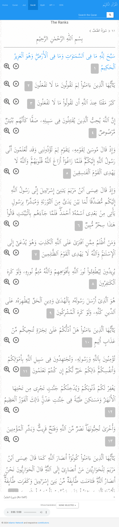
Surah (33, 5)
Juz (24, 5)
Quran (15, 5)
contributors (43, 523)
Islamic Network (16, 523)
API (51, 5)
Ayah (42, 5)
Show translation (48, 505)
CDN (61, 5)
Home (5, 5)
